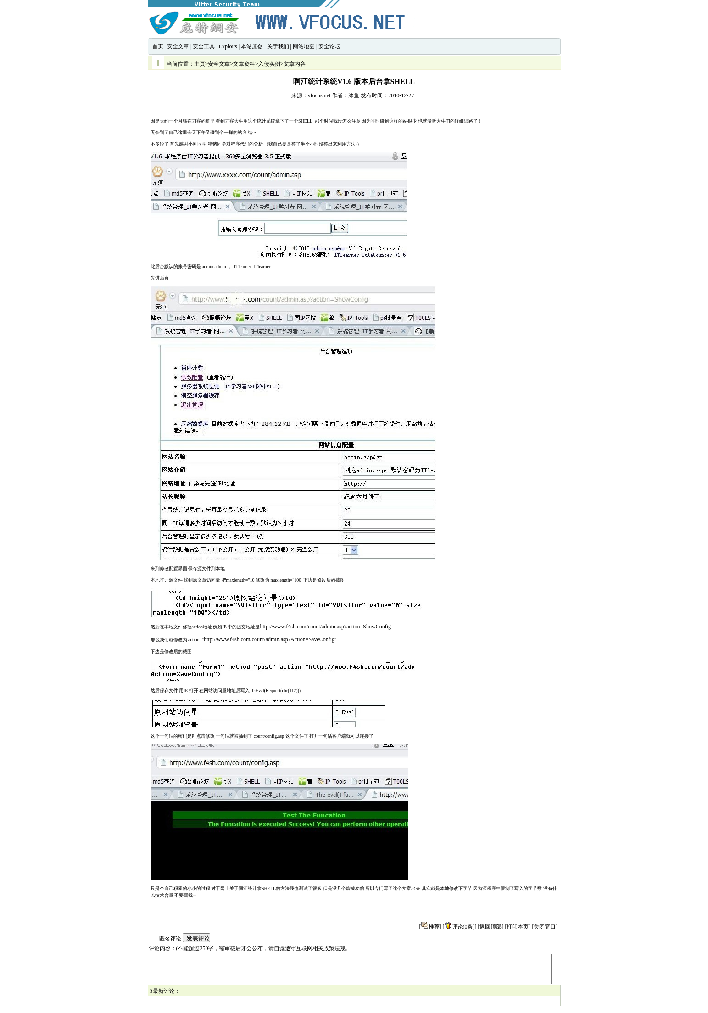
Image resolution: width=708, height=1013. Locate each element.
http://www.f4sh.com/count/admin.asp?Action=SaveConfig (269, 639)
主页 (199, 64)
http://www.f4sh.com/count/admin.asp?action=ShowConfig (325, 626)
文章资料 (244, 64)
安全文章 (178, 46)
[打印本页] (518, 926)
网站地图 (304, 46)
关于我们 (278, 46)
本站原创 (252, 46)
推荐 (430, 926)
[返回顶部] (491, 926)
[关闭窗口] (545, 926)
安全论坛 (329, 46)
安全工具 (204, 46)
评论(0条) (460, 926)
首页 (157, 46)
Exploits (228, 46)
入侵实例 (269, 64)
